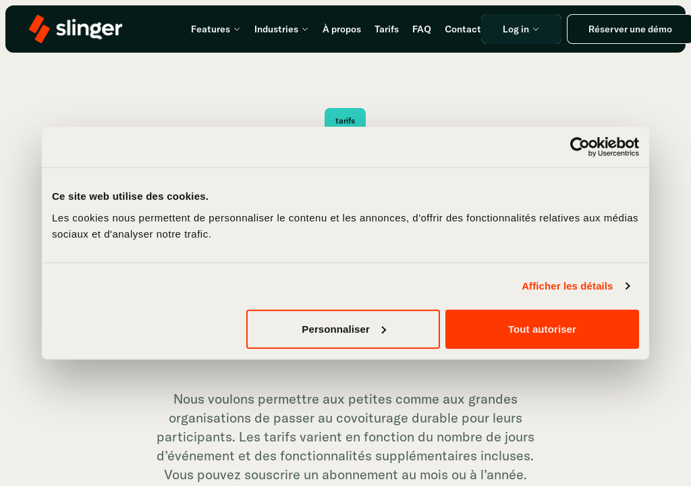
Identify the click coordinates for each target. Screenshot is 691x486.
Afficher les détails (567, 286)
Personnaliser (344, 328)
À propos (342, 29)
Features (216, 29)
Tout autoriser (542, 328)
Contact (463, 29)
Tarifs (387, 29)
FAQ (421, 29)
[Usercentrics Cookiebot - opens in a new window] (580, 147)
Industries (281, 29)
